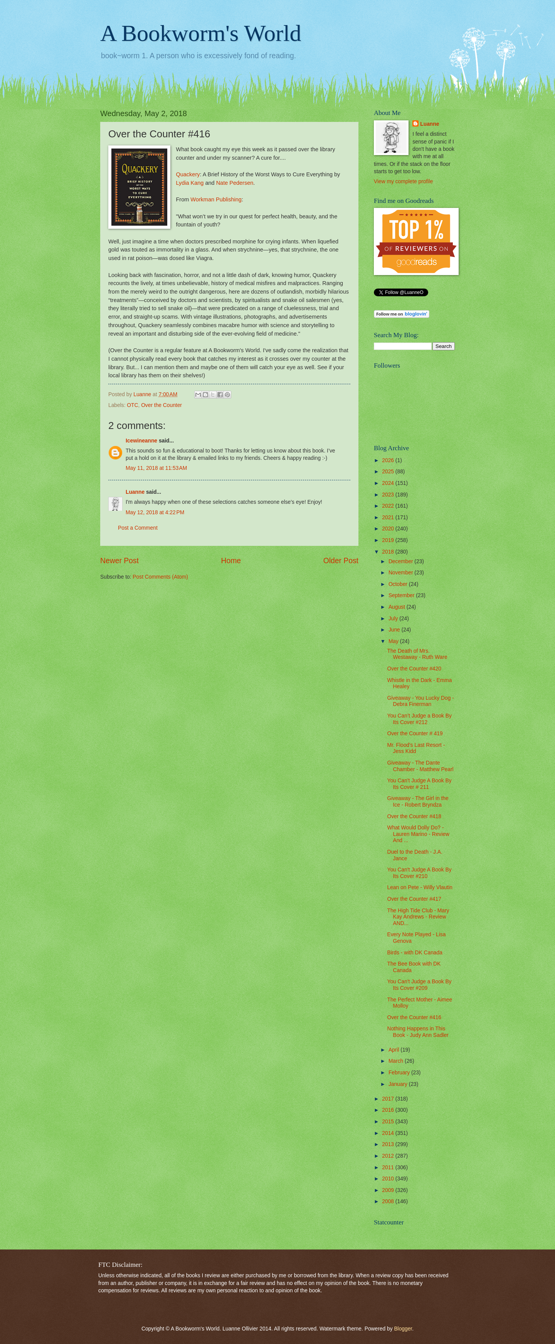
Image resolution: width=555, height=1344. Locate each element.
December (401, 561)
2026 (388, 460)
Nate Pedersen (235, 183)
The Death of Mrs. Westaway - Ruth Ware (417, 654)
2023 (388, 495)
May (394, 641)
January (398, 1084)
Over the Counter (161, 405)
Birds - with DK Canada (414, 953)
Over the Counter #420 (414, 669)
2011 (388, 1167)
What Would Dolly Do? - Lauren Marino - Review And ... (418, 834)
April (394, 1050)
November (401, 573)
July (393, 618)
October (398, 584)
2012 (388, 1156)
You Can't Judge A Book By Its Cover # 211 (419, 784)
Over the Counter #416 (414, 1017)
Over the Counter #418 (414, 816)
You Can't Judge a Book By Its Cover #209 (419, 985)
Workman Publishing (216, 199)
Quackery (188, 174)
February (399, 1073)
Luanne (135, 492)
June (395, 630)
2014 (388, 1133)
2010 (388, 1179)
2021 (388, 517)
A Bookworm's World (200, 33)
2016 (388, 1110)
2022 (388, 506)
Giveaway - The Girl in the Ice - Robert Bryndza (417, 801)
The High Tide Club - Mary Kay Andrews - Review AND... (418, 917)
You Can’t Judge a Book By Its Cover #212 (419, 719)
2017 (388, 1099)
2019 (388, 540)
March (396, 1061)
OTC (132, 405)
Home (231, 561)
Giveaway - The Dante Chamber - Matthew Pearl (420, 766)
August (397, 607)
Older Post (340, 561)
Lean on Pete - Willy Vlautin (419, 887)
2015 (388, 1122)
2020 (388, 529)
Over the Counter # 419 (414, 733)
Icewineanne (141, 441)
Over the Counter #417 (414, 899)
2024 (388, 483)
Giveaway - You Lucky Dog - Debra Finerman (420, 701)
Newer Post (119, 561)
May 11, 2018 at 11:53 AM (156, 468)
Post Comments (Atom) (160, 577)
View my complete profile (403, 181)
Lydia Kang (190, 183)
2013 (388, 1144)
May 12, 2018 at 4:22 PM (155, 512)
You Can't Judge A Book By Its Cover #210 (419, 873)
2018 (388, 552)
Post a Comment (138, 528)
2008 (388, 1201)
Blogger (403, 1329)
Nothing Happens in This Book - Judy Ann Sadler (417, 1032)
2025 (388, 471)
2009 (388, 1190)
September (402, 595)
